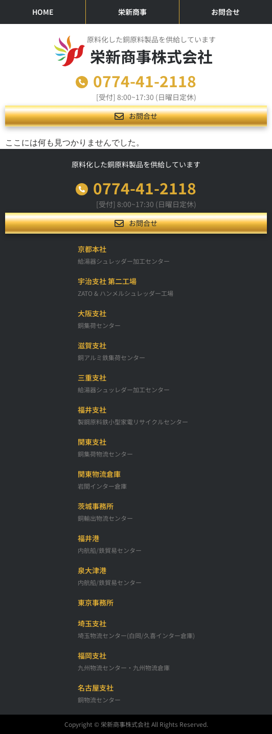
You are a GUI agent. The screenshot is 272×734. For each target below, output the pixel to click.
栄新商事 (132, 12)
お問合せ (225, 12)
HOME (43, 12)
